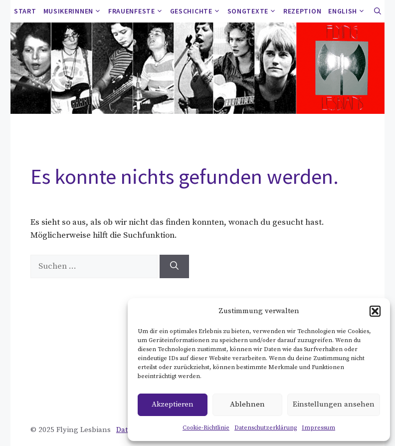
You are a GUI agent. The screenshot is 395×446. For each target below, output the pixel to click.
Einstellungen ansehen (334, 404)
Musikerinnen (74, 11)
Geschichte (197, 11)
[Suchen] (174, 267)
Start (25, 10)
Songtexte (253, 11)
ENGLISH (348, 11)
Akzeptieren (173, 404)
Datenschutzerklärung (265, 428)
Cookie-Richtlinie (206, 428)
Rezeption (302, 10)
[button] (375, 311)
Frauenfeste (137, 11)
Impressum (318, 428)
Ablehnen (247, 404)
